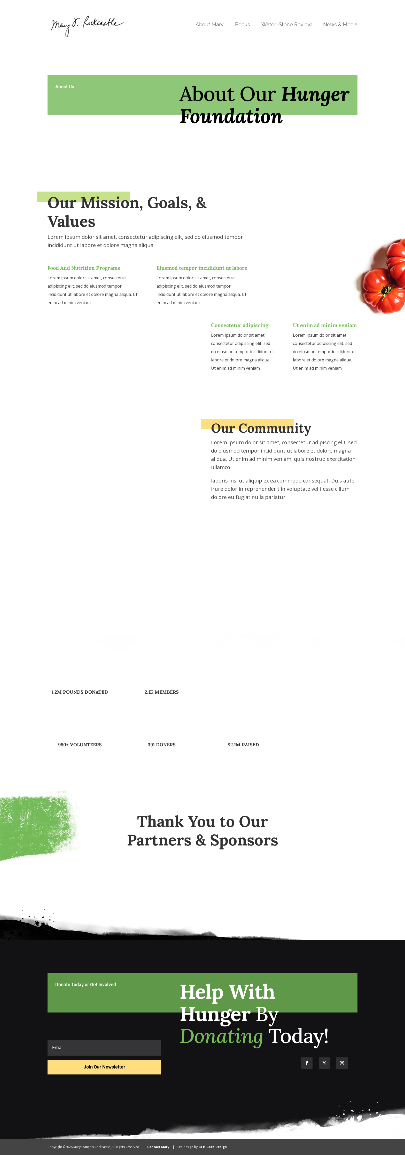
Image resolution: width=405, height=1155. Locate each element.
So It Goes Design (212, 1147)
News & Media (340, 25)
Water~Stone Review (286, 25)
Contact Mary (158, 1147)
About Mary (210, 25)
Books (242, 25)
